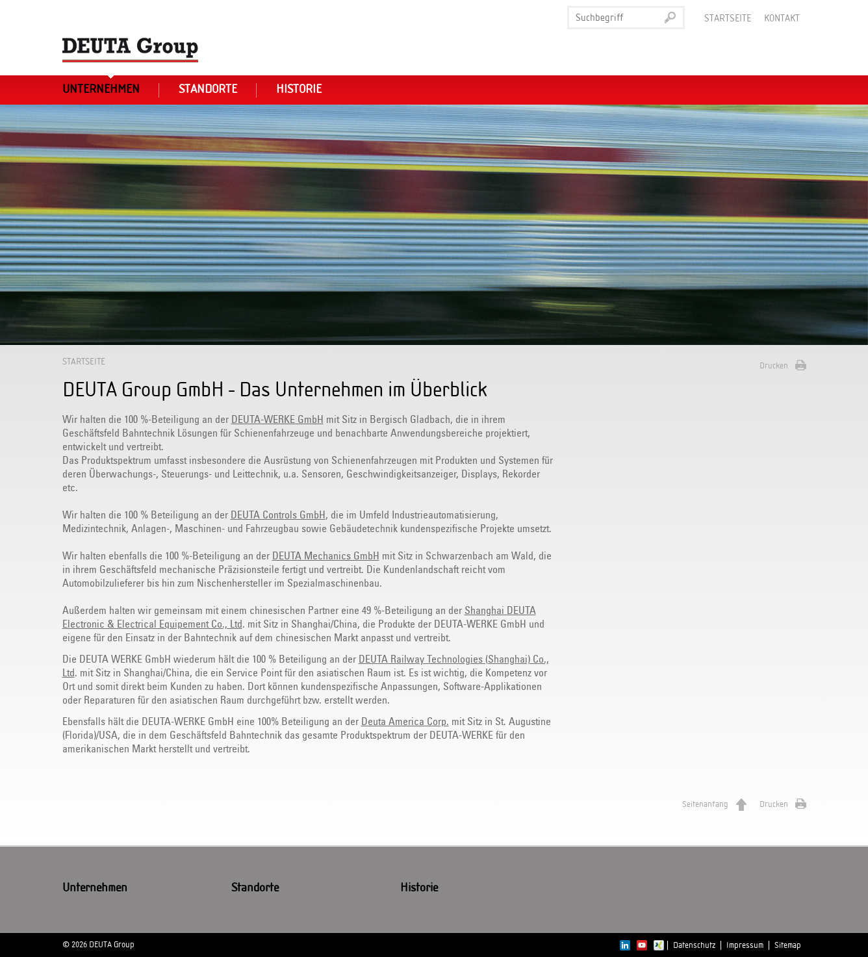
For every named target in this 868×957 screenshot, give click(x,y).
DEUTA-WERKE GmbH (277, 420)
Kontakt (782, 19)
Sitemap (787, 945)
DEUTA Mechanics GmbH (325, 556)
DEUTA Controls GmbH (278, 515)
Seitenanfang (705, 804)
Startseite (727, 19)
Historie (299, 89)
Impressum (744, 945)
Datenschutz (694, 945)
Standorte (208, 89)
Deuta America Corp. (405, 722)
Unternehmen (101, 89)
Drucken (774, 365)
